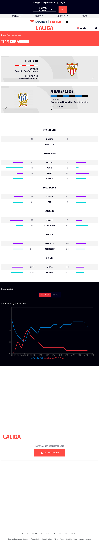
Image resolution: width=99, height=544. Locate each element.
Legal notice (47, 539)
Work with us (58, 534)
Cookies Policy (71, 539)
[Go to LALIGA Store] (49, 21)
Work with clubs (71, 534)
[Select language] (83, 28)
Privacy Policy (59, 539)
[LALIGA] (44, 28)
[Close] (93, 78)
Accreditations (46, 534)
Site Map (35, 534)
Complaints (26, 534)
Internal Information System (18, 539)
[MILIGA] (95, 28)
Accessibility (35, 539)
